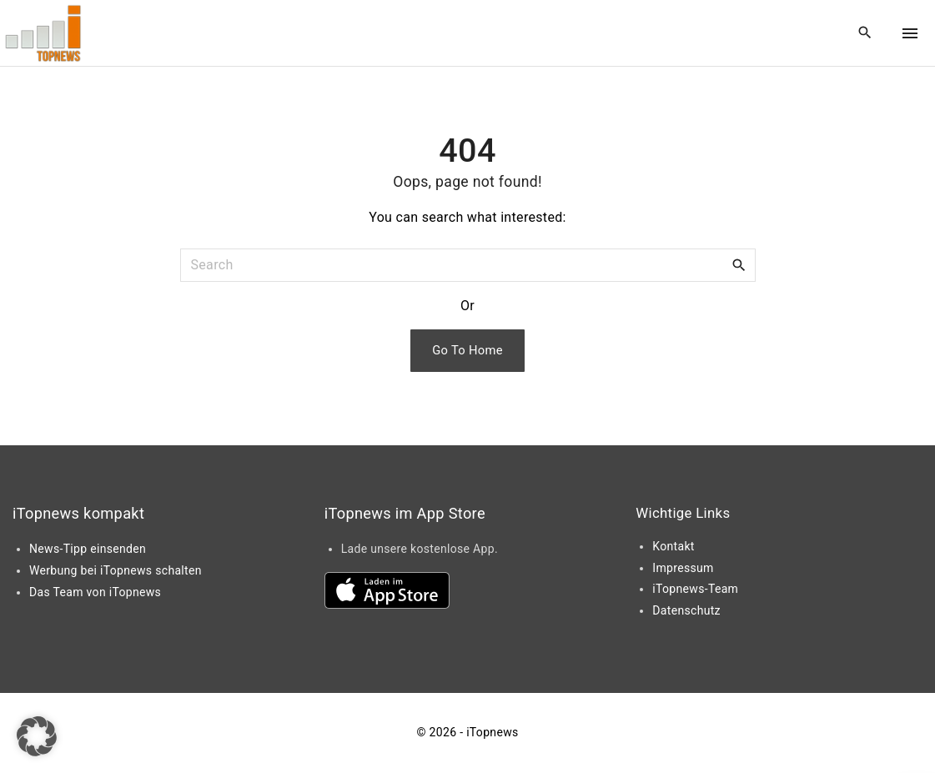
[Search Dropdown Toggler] (865, 33)
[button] (36, 736)
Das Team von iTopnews (95, 592)
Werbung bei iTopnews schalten (115, 570)
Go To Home (467, 350)
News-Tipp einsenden (87, 548)
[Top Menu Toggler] (910, 33)
